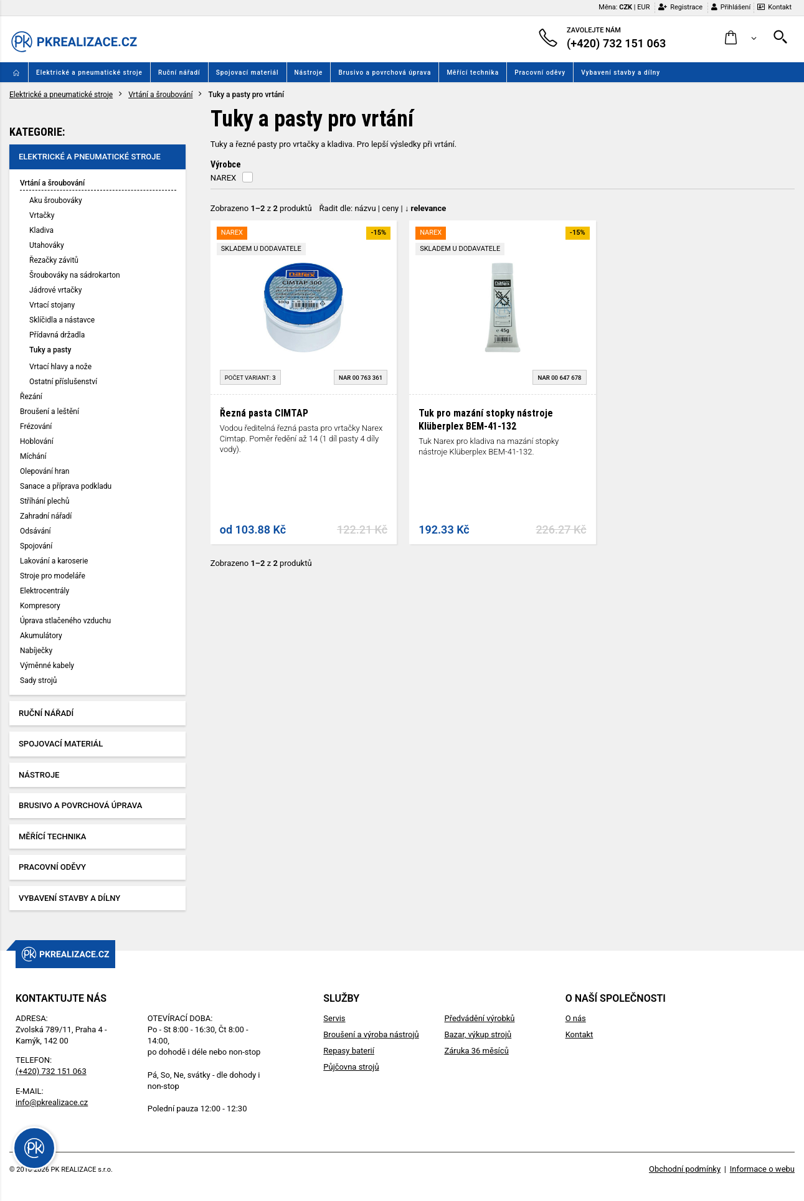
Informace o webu (762, 1169)
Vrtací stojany (52, 305)
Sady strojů (38, 680)
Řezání (31, 396)
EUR (643, 7)
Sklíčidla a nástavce (62, 320)
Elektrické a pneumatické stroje (89, 72)
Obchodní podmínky (685, 1169)
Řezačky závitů (53, 260)
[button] (741, 38)
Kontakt (774, 7)
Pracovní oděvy (539, 72)
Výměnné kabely (47, 665)
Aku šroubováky (55, 200)
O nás (575, 1018)
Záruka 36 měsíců (476, 1050)
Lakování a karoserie (54, 561)
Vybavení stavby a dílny (620, 72)
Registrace (680, 7)
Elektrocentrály (44, 590)
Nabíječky (36, 650)
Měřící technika (473, 72)
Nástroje (309, 72)
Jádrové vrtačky (55, 290)
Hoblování (37, 441)
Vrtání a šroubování (160, 94)
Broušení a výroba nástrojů (371, 1034)
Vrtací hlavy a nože (60, 366)
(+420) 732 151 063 (51, 1071)
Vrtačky (41, 215)
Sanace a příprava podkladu (65, 486)
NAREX (223, 177)
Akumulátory (41, 635)
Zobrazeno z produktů (261, 208)
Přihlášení (730, 7)
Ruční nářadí (179, 72)
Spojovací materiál (247, 72)
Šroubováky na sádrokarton (74, 275)
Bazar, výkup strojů (477, 1034)
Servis (334, 1018)
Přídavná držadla (57, 335)
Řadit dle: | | (383, 208)
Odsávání (35, 531)
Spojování (36, 546)
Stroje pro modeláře (52, 576)
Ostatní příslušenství (63, 381)
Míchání (33, 456)
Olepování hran (44, 471)
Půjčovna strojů (351, 1066)
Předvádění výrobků (479, 1018)
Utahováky (46, 245)
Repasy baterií (348, 1050)
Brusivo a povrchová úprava (384, 72)
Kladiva (41, 230)
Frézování (36, 426)
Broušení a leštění (49, 411)
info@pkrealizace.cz (52, 1102)
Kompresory (40, 605)
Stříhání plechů (44, 501)
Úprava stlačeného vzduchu (65, 620)
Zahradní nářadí (46, 516)
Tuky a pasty (50, 350)
